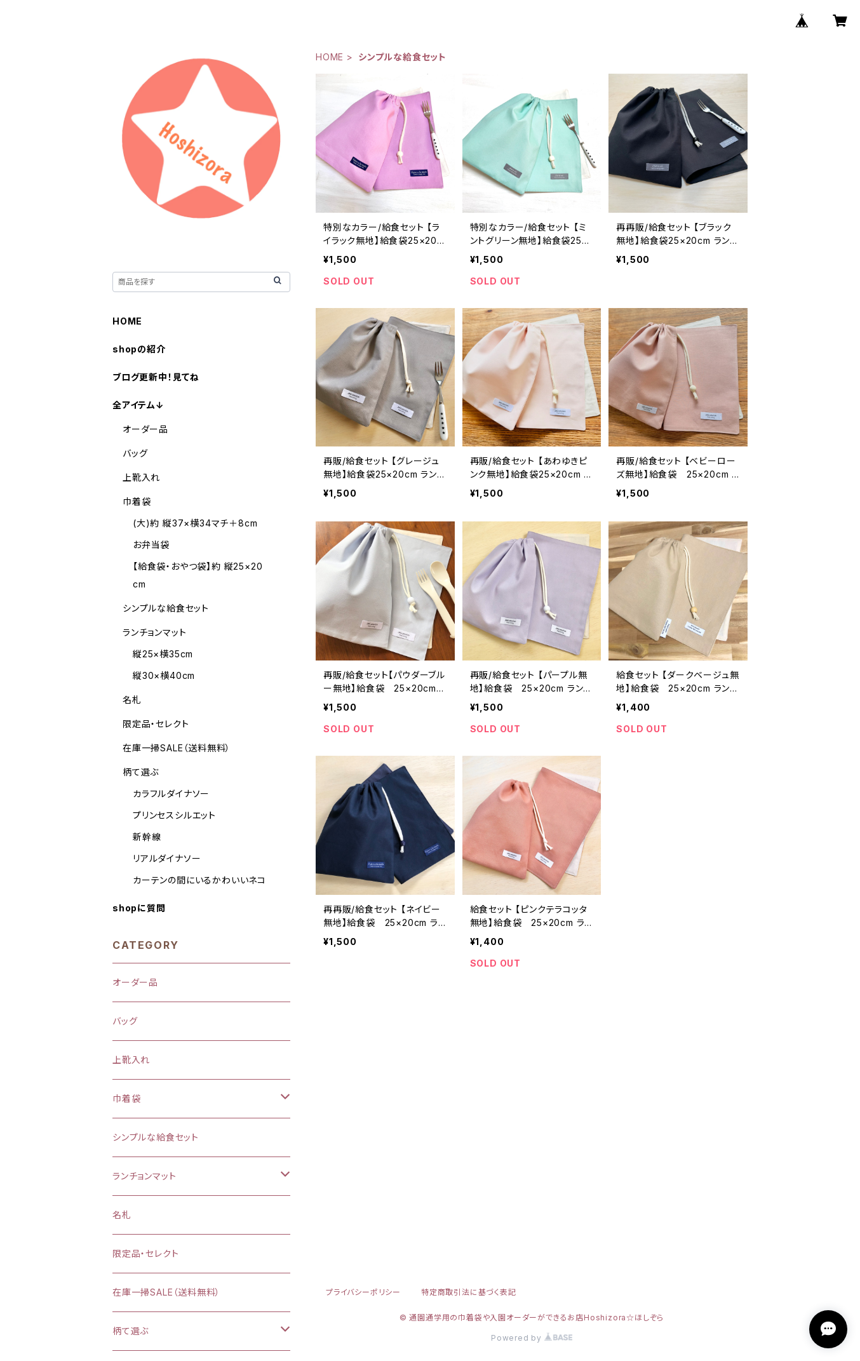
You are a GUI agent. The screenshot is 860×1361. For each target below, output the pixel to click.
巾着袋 (137, 501)
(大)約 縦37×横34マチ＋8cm (195, 523)
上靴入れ (141, 477)
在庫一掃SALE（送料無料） (177, 747)
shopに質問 (139, 907)
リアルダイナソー (167, 858)
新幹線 (147, 836)
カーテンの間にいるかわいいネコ (199, 880)
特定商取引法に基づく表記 (468, 1292)
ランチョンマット (154, 632)
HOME (330, 56)
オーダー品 (145, 429)
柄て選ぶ (141, 772)
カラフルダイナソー (171, 793)
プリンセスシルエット (174, 815)
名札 (132, 699)
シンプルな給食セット (166, 608)
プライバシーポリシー (363, 1292)
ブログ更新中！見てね (155, 377)
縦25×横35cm (163, 653)
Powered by (531, 1338)
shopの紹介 (139, 349)
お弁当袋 (151, 544)
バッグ (135, 453)
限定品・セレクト (156, 723)
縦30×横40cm (164, 675)
